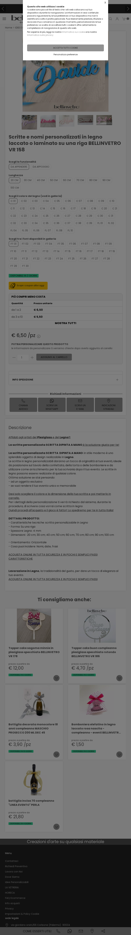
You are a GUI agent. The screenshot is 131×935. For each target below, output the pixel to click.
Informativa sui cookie (73, 32)
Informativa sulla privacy (40, 35)
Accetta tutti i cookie (65, 47)
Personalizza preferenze (66, 54)
